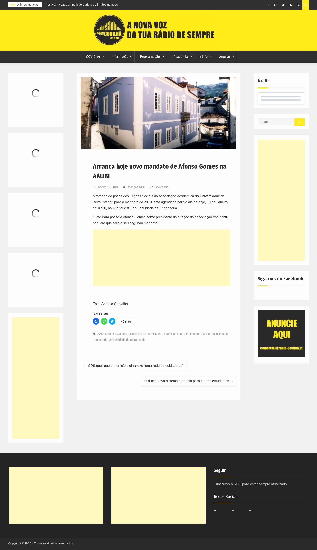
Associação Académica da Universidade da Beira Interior (163, 333)
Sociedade (161, 187)
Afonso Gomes (116, 333)
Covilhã (205, 333)
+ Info (203, 57)
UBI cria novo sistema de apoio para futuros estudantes (186, 381)
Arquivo (224, 57)
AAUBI (101, 333)
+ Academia (179, 57)
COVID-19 (93, 57)
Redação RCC (136, 187)
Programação (150, 57)
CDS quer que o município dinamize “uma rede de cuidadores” (136, 366)
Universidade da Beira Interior (127, 339)
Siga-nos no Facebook (280, 278)
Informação (119, 57)
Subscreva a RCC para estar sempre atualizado (250, 484)
